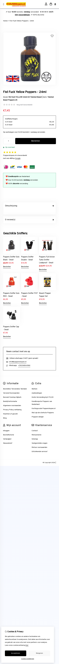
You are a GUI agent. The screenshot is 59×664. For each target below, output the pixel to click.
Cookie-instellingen (27, 659)
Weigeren (39, 653)
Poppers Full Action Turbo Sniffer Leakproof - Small (47, 255)
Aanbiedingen (37, 388)
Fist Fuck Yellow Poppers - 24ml (21, 21)
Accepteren (15, 653)
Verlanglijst (7, 434)
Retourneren (36, 430)
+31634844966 (24, 360)
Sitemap (35, 434)
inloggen (6, 426)
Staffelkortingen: (11, 119)
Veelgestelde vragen (39, 438)
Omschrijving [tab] (29, 206)
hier (27, 645)
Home (5, 21)
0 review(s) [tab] (29, 214)
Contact (35, 426)
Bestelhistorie (8, 430)
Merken (34, 384)
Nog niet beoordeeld (24, 105)
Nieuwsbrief (7, 438)
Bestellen (7, 262)
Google (17, 158)
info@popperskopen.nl (17, 357)
